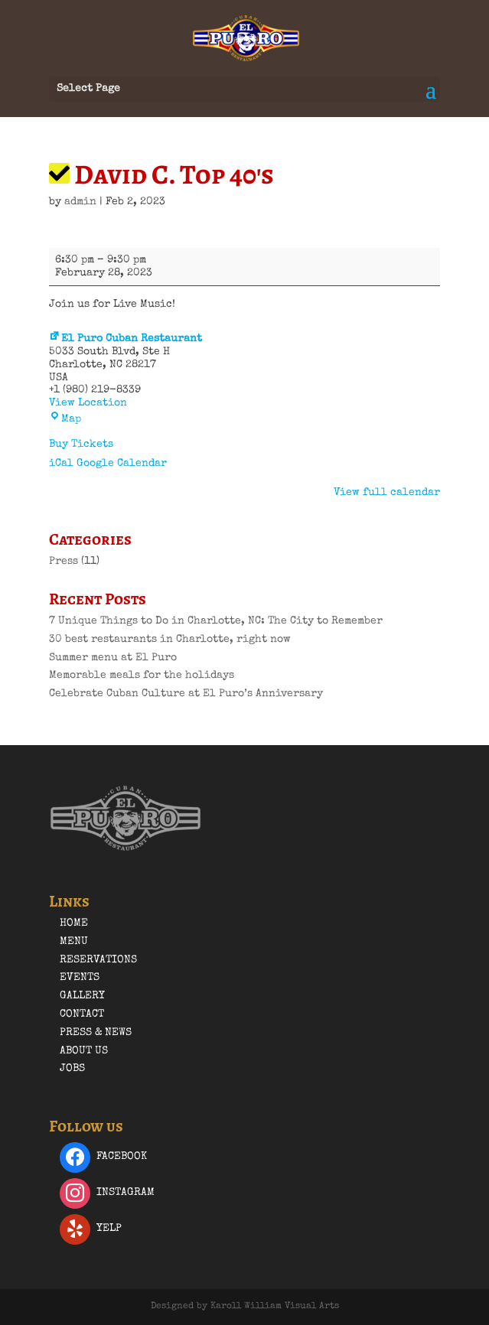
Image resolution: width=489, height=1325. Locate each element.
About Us (84, 1051)
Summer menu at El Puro (113, 658)
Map (65, 419)
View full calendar (387, 492)
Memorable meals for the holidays (141, 675)
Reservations (98, 960)
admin (80, 202)
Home (74, 923)
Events (79, 977)
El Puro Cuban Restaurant (125, 339)
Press (63, 561)
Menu (74, 941)
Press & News (96, 1032)
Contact (82, 1014)
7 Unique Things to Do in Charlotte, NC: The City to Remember (216, 621)
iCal (61, 463)
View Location (88, 403)
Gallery (82, 996)
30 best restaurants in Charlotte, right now (170, 639)
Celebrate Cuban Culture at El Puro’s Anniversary (186, 694)
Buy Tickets (81, 444)
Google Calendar (122, 463)
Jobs (72, 1068)
